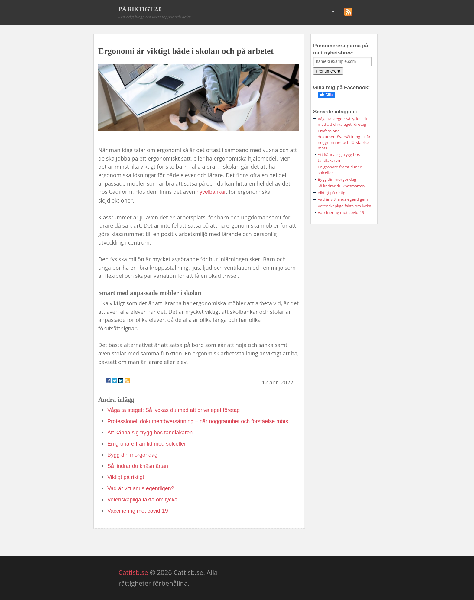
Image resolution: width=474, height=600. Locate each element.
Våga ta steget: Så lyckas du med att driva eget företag (173, 410)
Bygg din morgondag (132, 455)
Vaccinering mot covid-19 (137, 511)
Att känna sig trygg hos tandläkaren (150, 433)
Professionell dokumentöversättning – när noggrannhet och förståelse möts (197, 421)
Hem (331, 12)
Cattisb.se (133, 572)
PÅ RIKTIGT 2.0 (139, 9)
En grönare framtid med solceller (146, 444)
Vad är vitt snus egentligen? (140, 488)
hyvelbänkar (211, 192)
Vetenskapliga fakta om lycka (142, 500)
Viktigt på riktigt (125, 477)
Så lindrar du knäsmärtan (137, 466)
